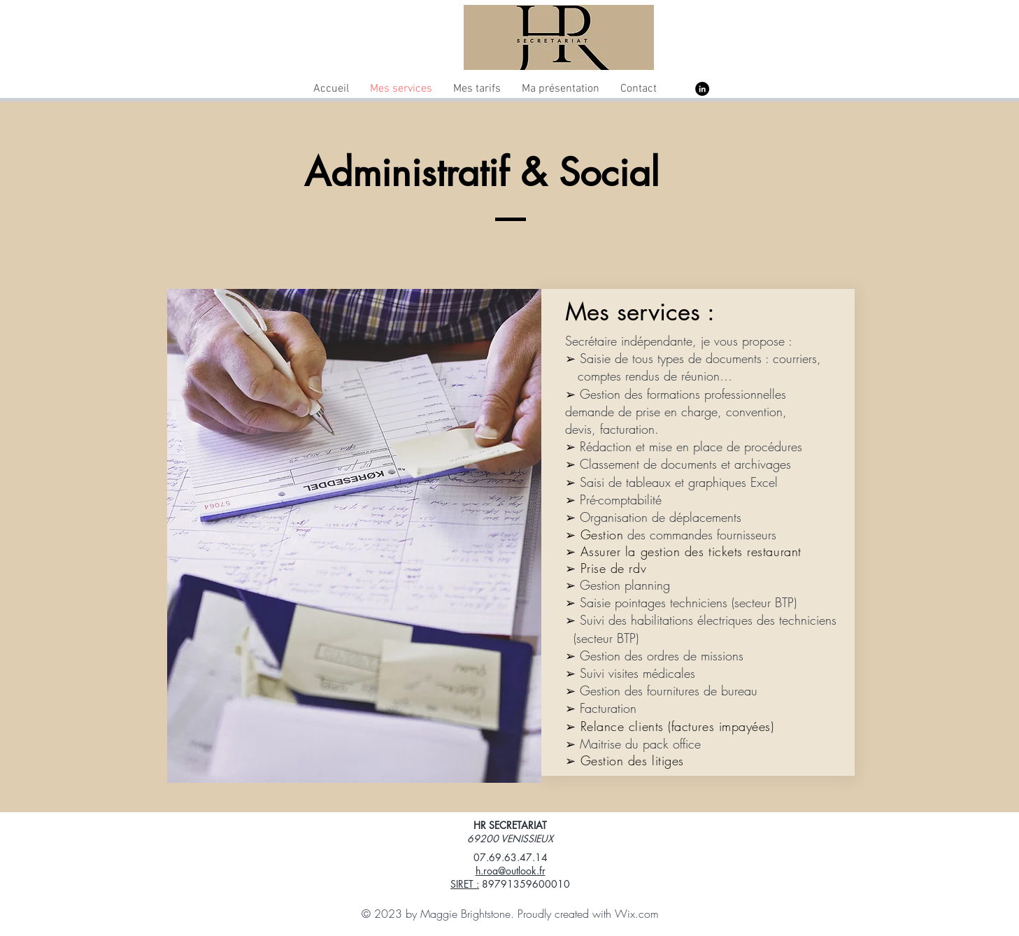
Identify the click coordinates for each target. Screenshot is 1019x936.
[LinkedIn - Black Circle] (702, 89)
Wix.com (637, 913)
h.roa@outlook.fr (511, 870)
